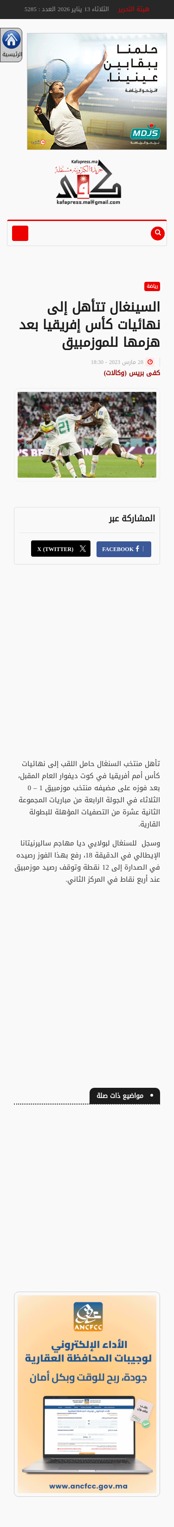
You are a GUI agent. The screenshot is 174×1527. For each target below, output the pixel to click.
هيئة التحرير (133, 9)
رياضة (152, 286)
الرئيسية (11, 44)
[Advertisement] (87, 667)
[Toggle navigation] (20, 233)
